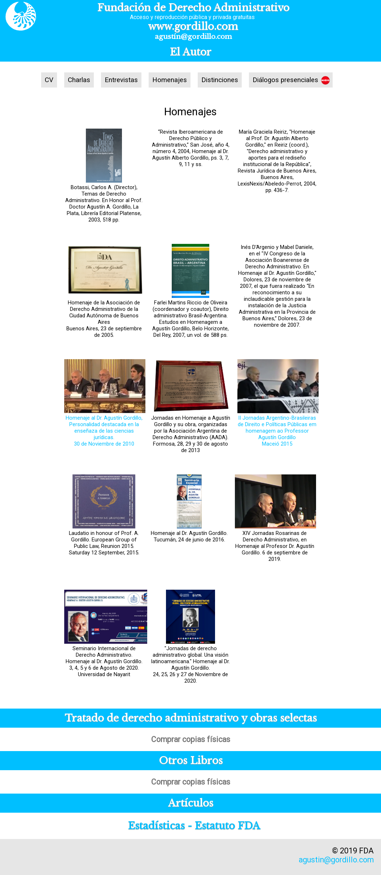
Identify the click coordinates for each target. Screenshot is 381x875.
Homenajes (169, 80)
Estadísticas (156, 826)
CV (49, 80)
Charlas (79, 80)
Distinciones (219, 80)
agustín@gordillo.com (193, 36)
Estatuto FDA (227, 826)
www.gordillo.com (193, 26)
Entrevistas (121, 80)
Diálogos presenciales (285, 80)
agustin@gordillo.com (336, 859)
